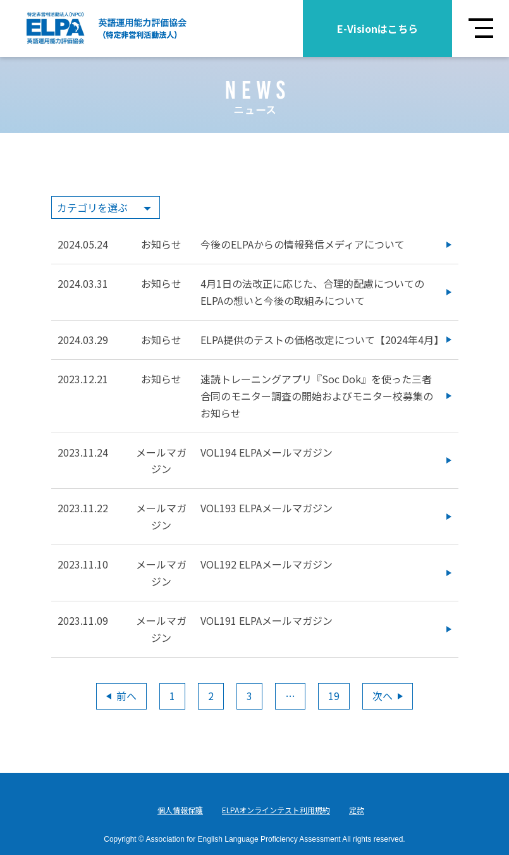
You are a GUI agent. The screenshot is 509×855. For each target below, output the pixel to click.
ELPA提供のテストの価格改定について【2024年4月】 (322, 339)
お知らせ (161, 244)
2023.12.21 (83, 378)
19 (334, 695)
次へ (387, 695)
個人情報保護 (180, 809)
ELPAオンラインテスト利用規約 (276, 809)
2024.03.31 (83, 283)
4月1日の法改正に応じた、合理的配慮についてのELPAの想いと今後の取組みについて (312, 292)
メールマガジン (161, 461)
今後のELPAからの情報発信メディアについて (302, 244)
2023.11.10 (83, 564)
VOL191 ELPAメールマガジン (266, 620)
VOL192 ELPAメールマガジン (266, 564)
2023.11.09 (83, 620)
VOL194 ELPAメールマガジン (266, 452)
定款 (356, 809)
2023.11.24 (83, 452)
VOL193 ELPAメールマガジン (266, 507)
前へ (121, 695)
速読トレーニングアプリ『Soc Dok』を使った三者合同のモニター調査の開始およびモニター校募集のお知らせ (316, 396)
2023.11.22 (83, 507)
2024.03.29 (83, 339)
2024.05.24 (83, 244)
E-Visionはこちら (377, 28)
